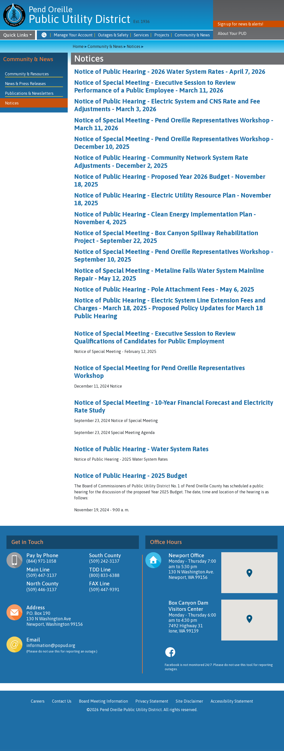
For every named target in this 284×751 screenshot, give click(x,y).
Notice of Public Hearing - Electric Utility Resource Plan (154, 195)
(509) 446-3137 (41, 589)
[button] (44, 34)
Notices (133, 46)
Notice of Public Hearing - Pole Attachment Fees (144, 289)
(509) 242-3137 (104, 561)
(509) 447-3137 (41, 575)
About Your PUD (232, 33)
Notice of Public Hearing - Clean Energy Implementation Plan (163, 214)
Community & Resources (27, 74)
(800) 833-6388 (104, 575)
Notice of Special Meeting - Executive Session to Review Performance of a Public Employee (154, 86)
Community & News (28, 59)
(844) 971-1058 (41, 561)
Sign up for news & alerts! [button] (240, 24)
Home (78, 46)
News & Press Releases (25, 83)
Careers (38, 701)
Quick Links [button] (15, 35)
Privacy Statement (151, 701)
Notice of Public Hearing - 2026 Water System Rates (149, 71)
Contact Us (61, 701)
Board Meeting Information (103, 701)
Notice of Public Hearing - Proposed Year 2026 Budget (152, 176)
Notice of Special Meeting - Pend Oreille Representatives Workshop (172, 120)
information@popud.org (50, 645)
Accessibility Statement (232, 701)
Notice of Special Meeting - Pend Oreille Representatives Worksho (170, 251)
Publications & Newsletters (29, 93)
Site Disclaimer (189, 701)
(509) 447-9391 (104, 589)
